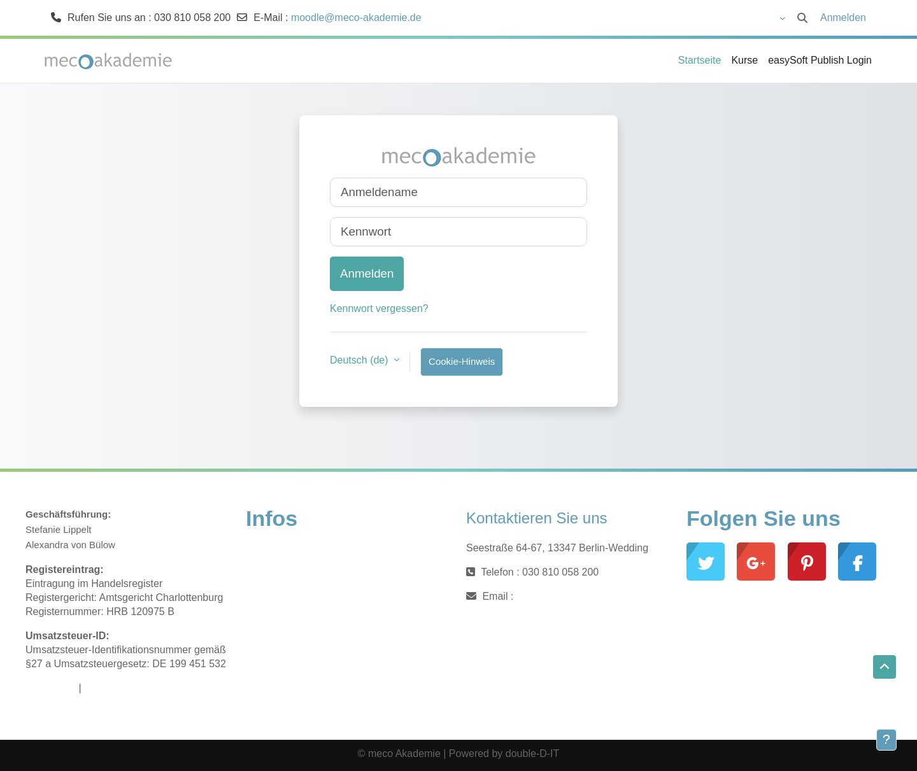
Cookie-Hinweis (462, 361)
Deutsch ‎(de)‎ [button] (360, 360)
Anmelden (843, 17)
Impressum (50, 688)
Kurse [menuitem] (744, 60)
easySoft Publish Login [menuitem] (820, 60)
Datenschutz (112, 688)
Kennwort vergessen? (379, 308)
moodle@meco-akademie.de (356, 17)
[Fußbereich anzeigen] (886, 740)
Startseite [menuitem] (700, 60)
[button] (746, 18)
